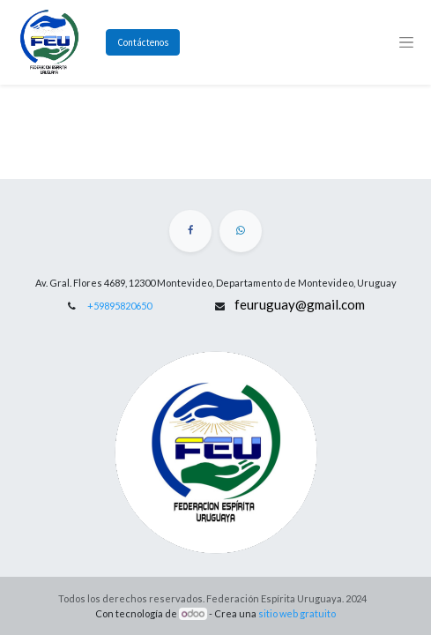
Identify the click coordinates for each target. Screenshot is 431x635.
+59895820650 (119, 305)
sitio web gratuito (297, 613)
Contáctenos (142, 42)
